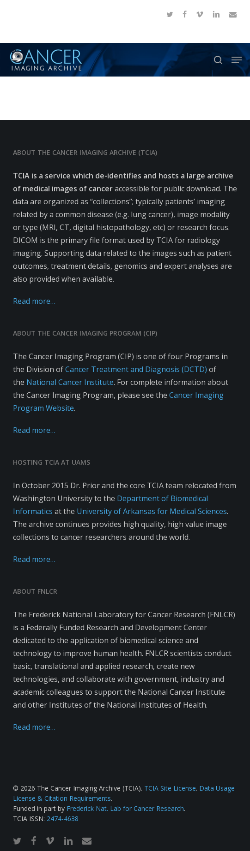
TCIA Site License (170, 788)
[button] (237, 60)
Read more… (34, 301)
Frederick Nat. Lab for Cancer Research (125, 808)
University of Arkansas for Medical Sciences (152, 511)
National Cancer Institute (70, 382)
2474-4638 (63, 818)
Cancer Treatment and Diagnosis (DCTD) (136, 369)
